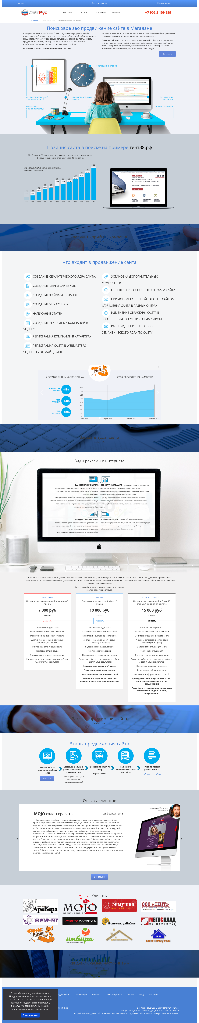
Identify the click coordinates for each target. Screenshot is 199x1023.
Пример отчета (152, 774)
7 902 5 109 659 (172, 1010)
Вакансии (153, 994)
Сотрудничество (61, 994)
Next (181, 839)
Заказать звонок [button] (99, 3)
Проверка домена (114, 994)
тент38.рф (141, 147)
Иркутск (22, 3)
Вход (141, 994)
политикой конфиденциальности (30, 1009)
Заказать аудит (164, 3)
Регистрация (81, 994)
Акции (131, 994)
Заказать (167, 54)
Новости (96, 994)
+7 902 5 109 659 (158, 12)
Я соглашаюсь (30, 1015)
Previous (17, 839)
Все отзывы (99, 876)
